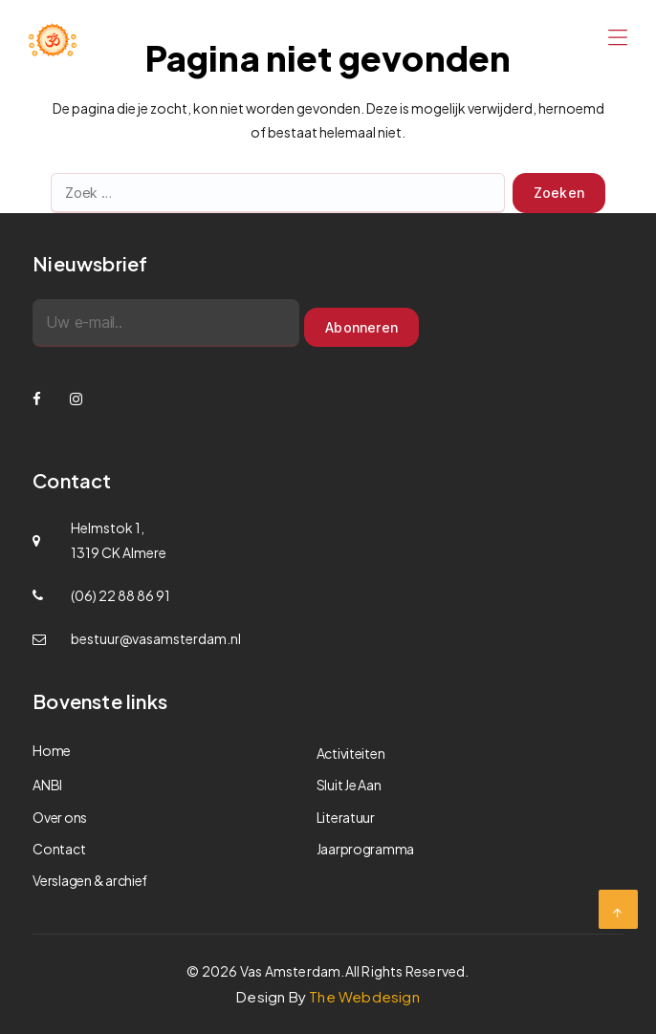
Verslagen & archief (90, 880)
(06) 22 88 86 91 (120, 595)
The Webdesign (364, 996)
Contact (59, 848)
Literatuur (346, 817)
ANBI (47, 784)
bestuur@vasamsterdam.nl (156, 638)
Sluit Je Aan (349, 784)
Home (52, 750)
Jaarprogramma (366, 848)
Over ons (60, 817)
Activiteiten (351, 753)
